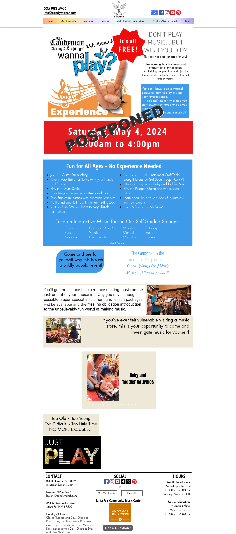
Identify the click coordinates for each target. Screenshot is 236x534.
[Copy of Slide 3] (110, 405)
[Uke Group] (128, 405)
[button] (88, 21)
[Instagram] (167, 12)
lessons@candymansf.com (61, 495)
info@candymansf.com (59, 484)
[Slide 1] (103, 405)
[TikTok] (123, 481)
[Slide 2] (121, 405)
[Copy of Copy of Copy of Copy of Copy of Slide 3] (124, 405)
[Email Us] (132, 493)
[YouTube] (172, 12)
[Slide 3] (107, 405)
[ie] (120, 487)
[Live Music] (135, 405)
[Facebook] (161, 12)
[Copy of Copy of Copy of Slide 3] (117, 405)
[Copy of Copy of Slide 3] (114, 405)
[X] (128, 481)
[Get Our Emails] (106, 493)
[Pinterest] (178, 12)
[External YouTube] (146, 441)
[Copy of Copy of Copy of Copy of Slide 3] (131, 405)
